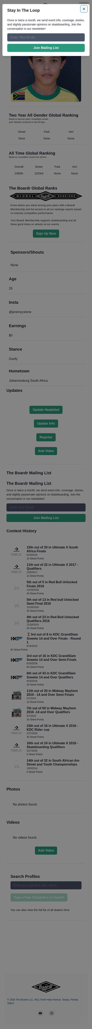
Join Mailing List (46, 48)
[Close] (84, 9)
